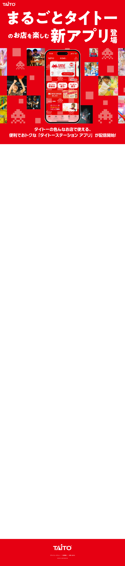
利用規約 (64, 555)
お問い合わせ (72, 555)
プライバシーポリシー (55, 555)
